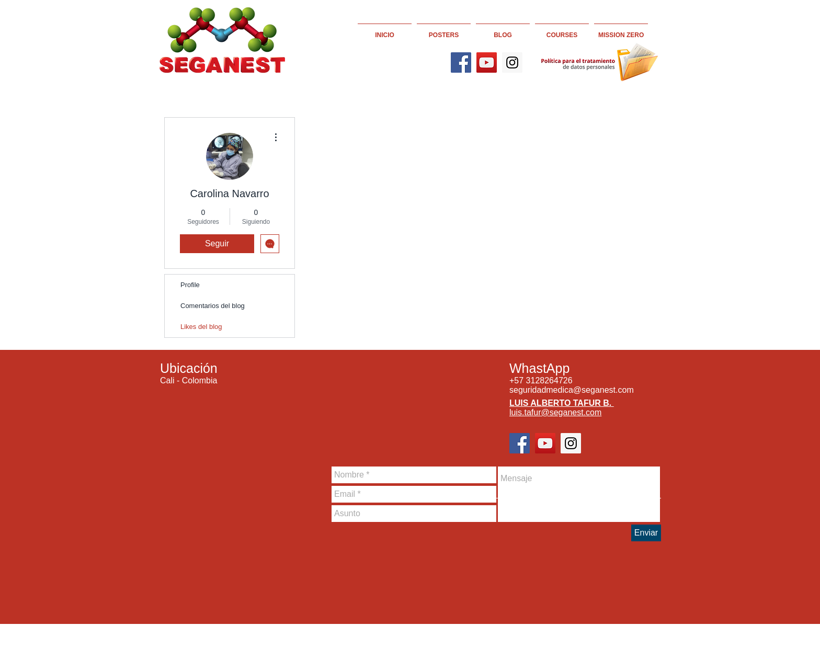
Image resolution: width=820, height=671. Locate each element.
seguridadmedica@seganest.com (571, 389)
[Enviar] (646, 533)
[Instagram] (512, 62)
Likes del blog (201, 327)
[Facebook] (461, 62)
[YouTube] (486, 62)
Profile (190, 285)
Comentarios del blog (212, 306)
